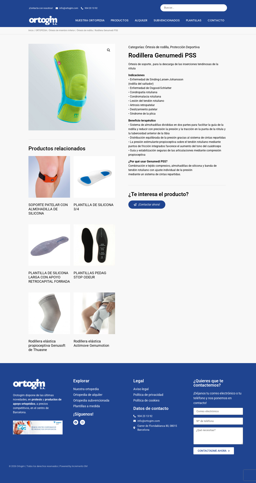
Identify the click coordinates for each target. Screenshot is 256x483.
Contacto (216, 20)
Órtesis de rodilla (85, 30)
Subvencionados (167, 20)
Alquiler (141, 20)
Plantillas (193, 20)
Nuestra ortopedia (90, 20)
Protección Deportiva (185, 47)
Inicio (31, 30)
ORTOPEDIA (41, 30)
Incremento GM (79, 466)
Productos (120, 20)
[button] (108, 50)
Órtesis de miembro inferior (62, 30)
